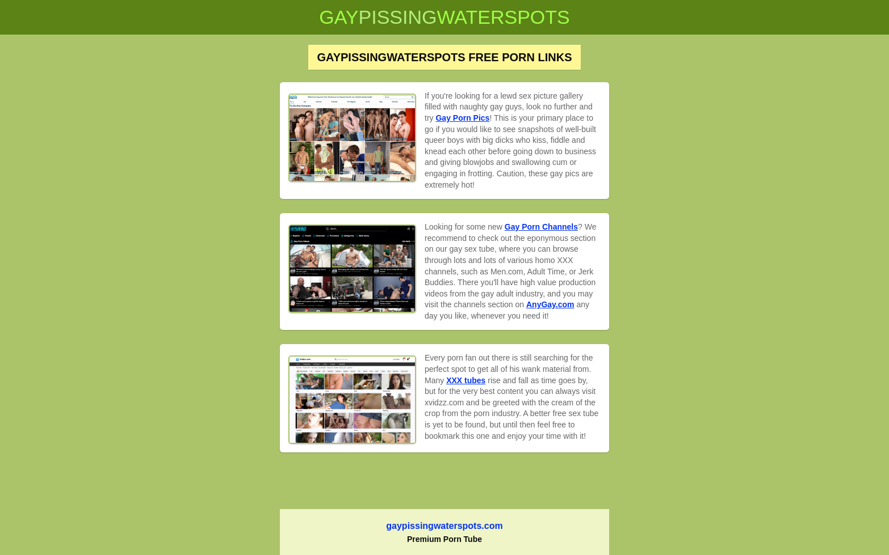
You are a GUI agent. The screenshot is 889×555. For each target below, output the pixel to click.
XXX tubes (465, 380)
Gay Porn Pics (462, 117)
